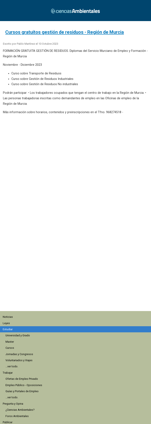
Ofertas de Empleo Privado (21, 378)
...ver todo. (11, 366)
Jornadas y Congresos (19, 354)
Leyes (6, 323)
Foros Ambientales (17, 416)
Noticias (8, 316)
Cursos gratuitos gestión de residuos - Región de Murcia (64, 32)
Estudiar (8, 329)
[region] (77, 286)
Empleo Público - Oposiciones (23, 385)
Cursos (9, 347)
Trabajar (8, 372)
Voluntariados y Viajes (18, 360)
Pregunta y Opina (13, 403)
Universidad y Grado (17, 335)
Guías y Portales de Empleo (22, 391)
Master (9, 341)
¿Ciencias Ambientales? (19, 409)
